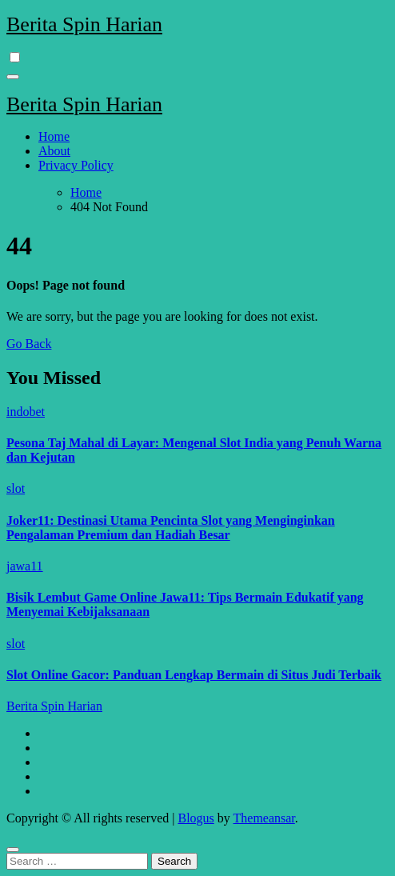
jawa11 (24, 566)
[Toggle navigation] (12, 76)
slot (15, 488)
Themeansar (264, 818)
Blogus (195, 818)
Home (54, 136)
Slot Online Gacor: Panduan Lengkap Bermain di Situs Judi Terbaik (193, 675)
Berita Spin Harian (84, 24)
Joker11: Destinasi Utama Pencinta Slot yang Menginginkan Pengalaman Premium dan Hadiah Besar (170, 528)
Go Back (28, 343)
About (54, 151)
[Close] (12, 849)
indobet (25, 411)
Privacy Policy (76, 165)
